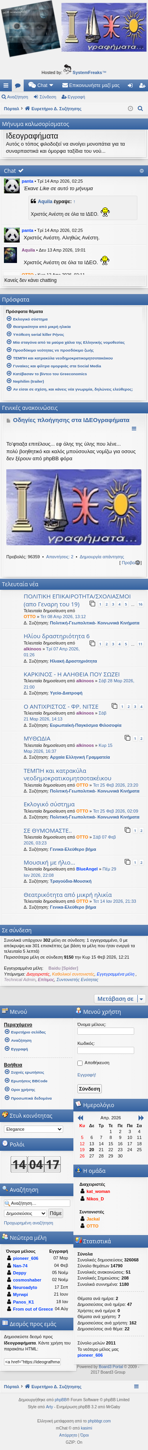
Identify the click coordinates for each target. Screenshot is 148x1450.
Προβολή (130, 562)
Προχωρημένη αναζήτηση (28, 1222)
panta (27, 181)
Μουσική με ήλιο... (49, 862)
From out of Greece (33, 1309)
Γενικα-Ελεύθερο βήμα (73, 849)
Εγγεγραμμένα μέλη (116, 974)
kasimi (86, 1428)
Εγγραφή (76, 96)
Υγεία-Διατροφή (66, 693)
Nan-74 (20, 1265)
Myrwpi (20, 1294)
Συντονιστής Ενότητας (77, 979)
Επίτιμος (46, 979)
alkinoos (32, 648)
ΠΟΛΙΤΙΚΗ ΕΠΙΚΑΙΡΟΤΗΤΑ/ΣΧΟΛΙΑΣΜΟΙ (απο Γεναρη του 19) (77, 599)
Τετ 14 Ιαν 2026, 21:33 (114, 901)
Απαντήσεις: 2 (59, 556)
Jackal (93, 1219)
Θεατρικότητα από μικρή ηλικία (68, 894)
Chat (10, 170)
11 (140, 643)
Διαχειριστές (38, 974)
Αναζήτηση (17, 96)
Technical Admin (20, 979)
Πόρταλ (11, 108)
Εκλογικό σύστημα (49, 804)
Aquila (45, 201)
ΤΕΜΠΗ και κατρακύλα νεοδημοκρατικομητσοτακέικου (67, 774)
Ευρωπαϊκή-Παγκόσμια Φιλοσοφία (86, 725)
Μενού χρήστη (98, 1011)
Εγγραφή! (86, 1074)
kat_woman (98, 1191)
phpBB (61, 1400)
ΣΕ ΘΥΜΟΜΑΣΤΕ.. (48, 830)
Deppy (19, 1272)
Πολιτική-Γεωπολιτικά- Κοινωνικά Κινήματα (95, 622)
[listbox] (33, 1129)
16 (140, 604)
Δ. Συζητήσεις (19, 87)
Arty (49, 1407)
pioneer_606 (25, 1258)
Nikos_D (95, 1198)
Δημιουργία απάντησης (102, 556)
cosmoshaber (27, 1280)
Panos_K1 (23, 1302)
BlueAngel (86, 869)
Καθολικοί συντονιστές (73, 974)
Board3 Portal (111, 1367)
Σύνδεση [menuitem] (132, 87)
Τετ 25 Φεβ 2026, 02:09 (115, 811)
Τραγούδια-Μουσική (71, 881)
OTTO (30, 616)
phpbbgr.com (99, 1421)
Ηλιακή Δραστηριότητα (73, 661)
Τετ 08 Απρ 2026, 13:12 (63, 616)
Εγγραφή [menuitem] (143, 87)
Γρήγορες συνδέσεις (7, 87)
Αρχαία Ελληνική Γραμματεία (80, 757)
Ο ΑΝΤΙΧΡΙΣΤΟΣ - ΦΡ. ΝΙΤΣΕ (61, 706)
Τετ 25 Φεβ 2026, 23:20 (115, 785)
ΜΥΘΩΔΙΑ (37, 738)
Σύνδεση (47, 96)
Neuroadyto (25, 1287)
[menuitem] (41, 85)
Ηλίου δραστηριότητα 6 (57, 636)
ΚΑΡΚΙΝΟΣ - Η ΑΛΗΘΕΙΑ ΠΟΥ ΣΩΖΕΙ (72, 674)
